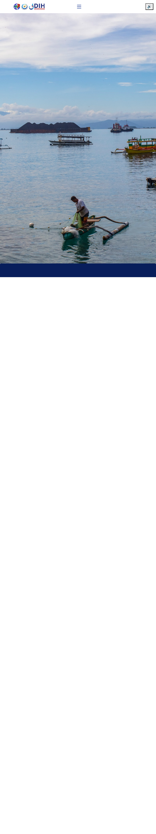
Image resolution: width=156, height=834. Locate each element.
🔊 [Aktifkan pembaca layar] (149, 6)
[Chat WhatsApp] (146, 827)
